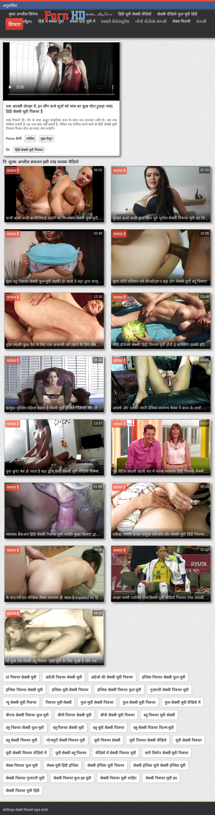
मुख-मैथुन (47, 139)
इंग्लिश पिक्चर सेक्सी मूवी (24, 690)
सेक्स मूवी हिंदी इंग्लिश (63, 765)
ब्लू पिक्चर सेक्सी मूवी (68, 727)
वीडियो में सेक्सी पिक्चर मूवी (115, 753)
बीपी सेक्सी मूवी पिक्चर (118, 715)
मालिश (30, 139)
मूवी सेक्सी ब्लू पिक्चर (71, 753)
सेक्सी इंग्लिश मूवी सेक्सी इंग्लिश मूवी (159, 765)
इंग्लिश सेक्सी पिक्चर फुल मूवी (119, 690)
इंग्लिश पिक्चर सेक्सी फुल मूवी (164, 677)
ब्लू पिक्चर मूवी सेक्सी (159, 715)
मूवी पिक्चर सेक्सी (107, 740)
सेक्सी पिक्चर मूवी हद (161, 778)
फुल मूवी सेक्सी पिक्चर (97, 702)
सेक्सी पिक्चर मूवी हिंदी (22, 790)
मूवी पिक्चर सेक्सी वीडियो (148, 740)
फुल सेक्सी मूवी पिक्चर (139, 702)
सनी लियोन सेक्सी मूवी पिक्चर (167, 753)
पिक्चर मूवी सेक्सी (59, 702)
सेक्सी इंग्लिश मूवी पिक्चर (105, 765)
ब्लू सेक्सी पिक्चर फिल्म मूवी (153, 727)
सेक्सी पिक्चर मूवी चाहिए (118, 778)
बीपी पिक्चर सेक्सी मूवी (75, 715)
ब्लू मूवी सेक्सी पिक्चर (108, 727)
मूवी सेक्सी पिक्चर (189, 740)
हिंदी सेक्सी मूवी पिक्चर (29, 150)
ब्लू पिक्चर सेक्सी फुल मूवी (25, 727)
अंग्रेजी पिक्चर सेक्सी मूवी (63, 677)
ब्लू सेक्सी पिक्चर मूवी (21, 740)
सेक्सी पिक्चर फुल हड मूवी (72, 778)
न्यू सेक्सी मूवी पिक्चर (21, 702)
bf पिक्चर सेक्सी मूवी (21, 677)
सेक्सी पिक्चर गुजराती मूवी (25, 778)
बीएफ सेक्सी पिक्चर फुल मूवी (27, 715)
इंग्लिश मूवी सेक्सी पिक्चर (70, 690)
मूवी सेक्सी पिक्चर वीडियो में (26, 753)
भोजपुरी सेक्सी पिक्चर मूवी (65, 740)
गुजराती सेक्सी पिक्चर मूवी (169, 690)
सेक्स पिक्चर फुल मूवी (22, 765)
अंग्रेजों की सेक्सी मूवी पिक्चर (112, 677)
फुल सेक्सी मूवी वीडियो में (183, 702)
